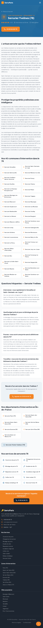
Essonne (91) (5, 577)
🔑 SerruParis (7, 510)
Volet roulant (5, 553)
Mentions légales (16, 622)
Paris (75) (4, 568)
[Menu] (40, 2)
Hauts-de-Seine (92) (7, 570)
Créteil (3, 606)
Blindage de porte (6, 541)
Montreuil (4, 599)
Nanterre (4, 601)
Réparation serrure (7, 546)
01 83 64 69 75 (10, 29)
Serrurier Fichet (6, 558)
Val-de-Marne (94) (7, 575)
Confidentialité (27, 622)
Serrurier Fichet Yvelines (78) (14, 445)
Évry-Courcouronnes (7, 611)
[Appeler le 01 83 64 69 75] (38, 624)
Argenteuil (4, 608)
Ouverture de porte (7, 536)
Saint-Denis (5, 596)
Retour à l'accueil (7, 11)
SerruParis (7, 2)
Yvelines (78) (5, 580)
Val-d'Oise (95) (6, 582)
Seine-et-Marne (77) (7, 584)
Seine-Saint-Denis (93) (8, 572)
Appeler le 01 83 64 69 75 (21, 396)
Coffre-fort (5, 551)
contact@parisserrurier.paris (10, 522)
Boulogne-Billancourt (7, 594)
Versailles (4, 604)
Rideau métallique (6, 556)
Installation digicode (7, 548)
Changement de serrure (8, 539)
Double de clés (6, 544)
